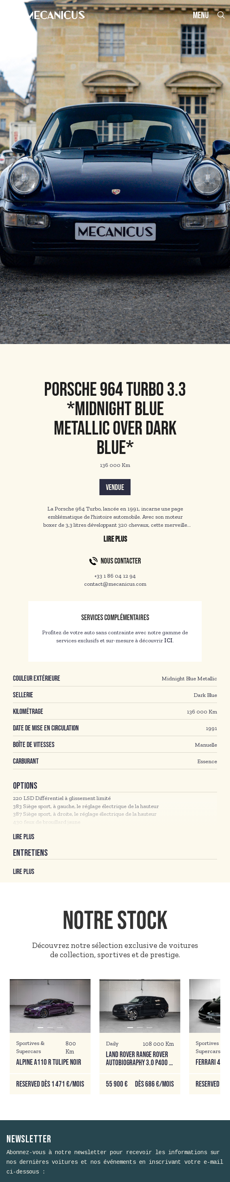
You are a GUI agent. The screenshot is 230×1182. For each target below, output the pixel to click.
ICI (168, 640)
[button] (40, 1027)
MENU (201, 15)
